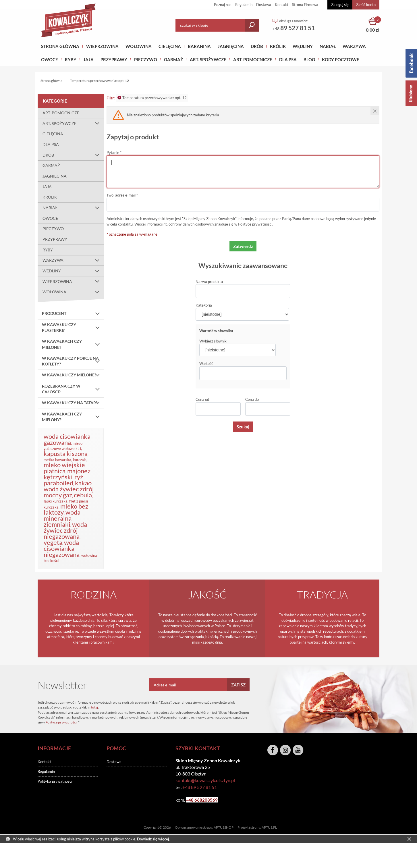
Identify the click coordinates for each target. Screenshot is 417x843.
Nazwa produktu (209, 281)
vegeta (53, 542)
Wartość (206, 363)
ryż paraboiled (63, 480)
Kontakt (281, 4)
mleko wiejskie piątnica (64, 468)
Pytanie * (114, 152)
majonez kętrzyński (67, 474)
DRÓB (73, 155)
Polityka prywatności (55, 781)
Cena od (202, 399)
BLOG (309, 59)
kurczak (79, 459)
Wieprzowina (102, 46)
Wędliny (303, 46)
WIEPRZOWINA (73, 281)
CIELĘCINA (53, 133)
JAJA (88, 59)
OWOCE (49, 59)
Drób (257, 46)
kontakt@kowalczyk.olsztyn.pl (205, 780)
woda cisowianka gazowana (67, 439)
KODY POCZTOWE (340, 59)
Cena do (252, 399)
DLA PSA (288, 59)
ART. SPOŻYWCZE (208, 59)
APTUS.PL (269, 827)
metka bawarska (57, 459)
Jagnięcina (231, 46)
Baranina (199, 46)
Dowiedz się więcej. (153, 839)
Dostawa (263, 4)
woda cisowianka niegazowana (62, 548)
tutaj (94, 707)
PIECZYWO (53, 228)
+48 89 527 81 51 (199, 787)
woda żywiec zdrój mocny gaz (69, 492)
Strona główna (60, 46)
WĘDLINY (73, 271)
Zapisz (238, 684)
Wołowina (139, 46)
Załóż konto (366, 4)
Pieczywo (145, 59)
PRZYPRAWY (114, 59)
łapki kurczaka (55, 501)
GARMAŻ (173, 59)
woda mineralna (62, 515)
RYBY (70, 59)
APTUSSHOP (223, 827)
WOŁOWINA (73, 292)
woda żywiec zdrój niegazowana (65, 530)
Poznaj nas (222, 4)
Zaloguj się (340, 4)
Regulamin (243, 4)
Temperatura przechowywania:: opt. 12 (152, 97)
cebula (83, 495)
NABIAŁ (328, 46)
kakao (83, 483)
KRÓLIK (278, 46)
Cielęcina (170, 46)
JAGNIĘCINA (55, 176)
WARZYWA (354, 46)
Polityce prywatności (255, 224)
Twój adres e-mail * (122, 195)
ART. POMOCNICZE (252, 59)
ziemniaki (57, 524)
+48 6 (191, 799)
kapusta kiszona (66, 453)
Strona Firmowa (305, 4)
